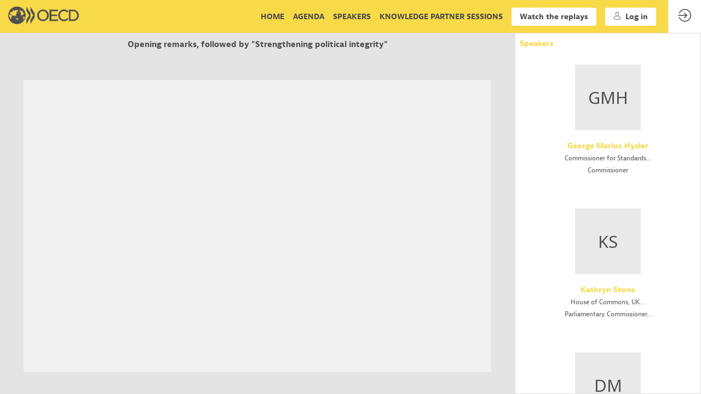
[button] (554, 17)
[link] (272, 16)
